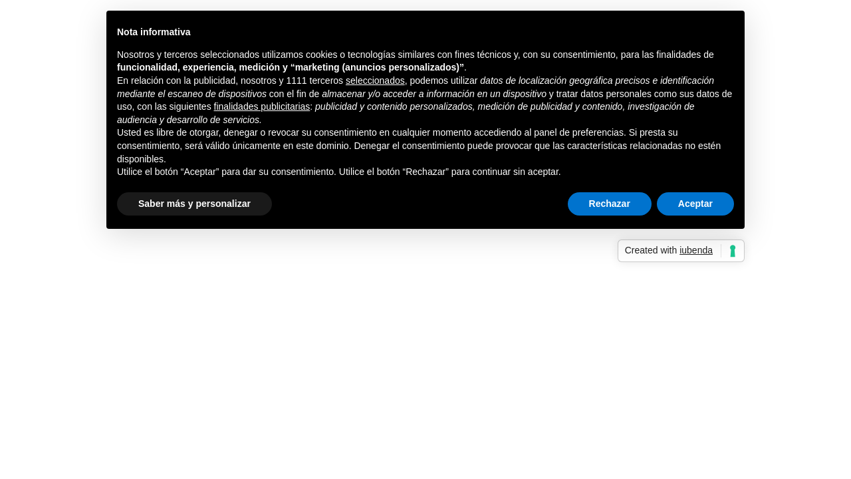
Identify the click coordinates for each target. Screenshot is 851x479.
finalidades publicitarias (262, 106)
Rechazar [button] (609, 203)
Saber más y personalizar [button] (194, 203)
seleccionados (375, 80)
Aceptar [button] (695, 203)
